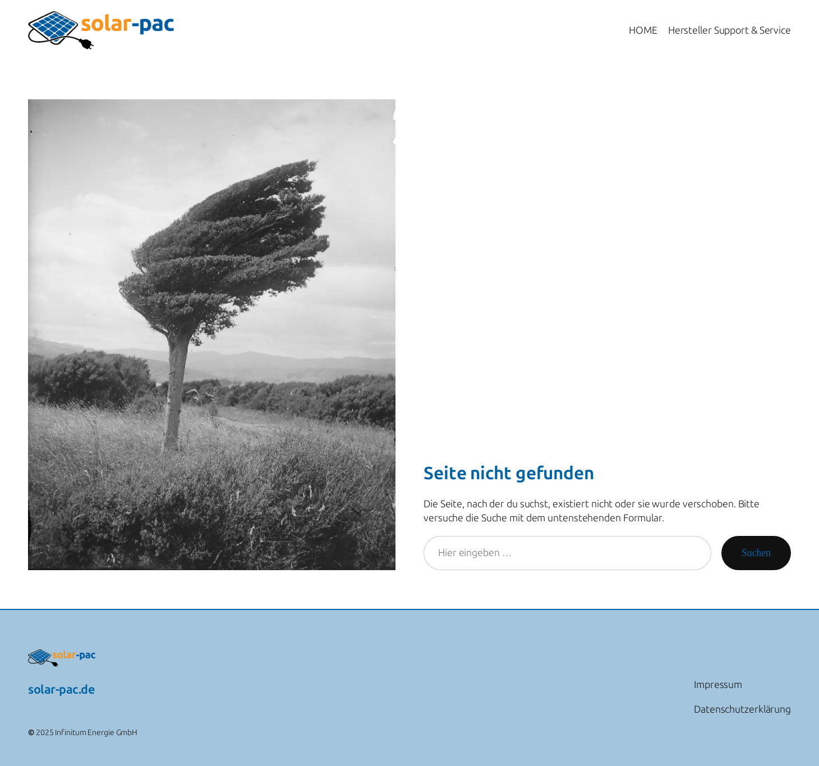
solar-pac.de (61, 689)
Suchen (756, 552)
